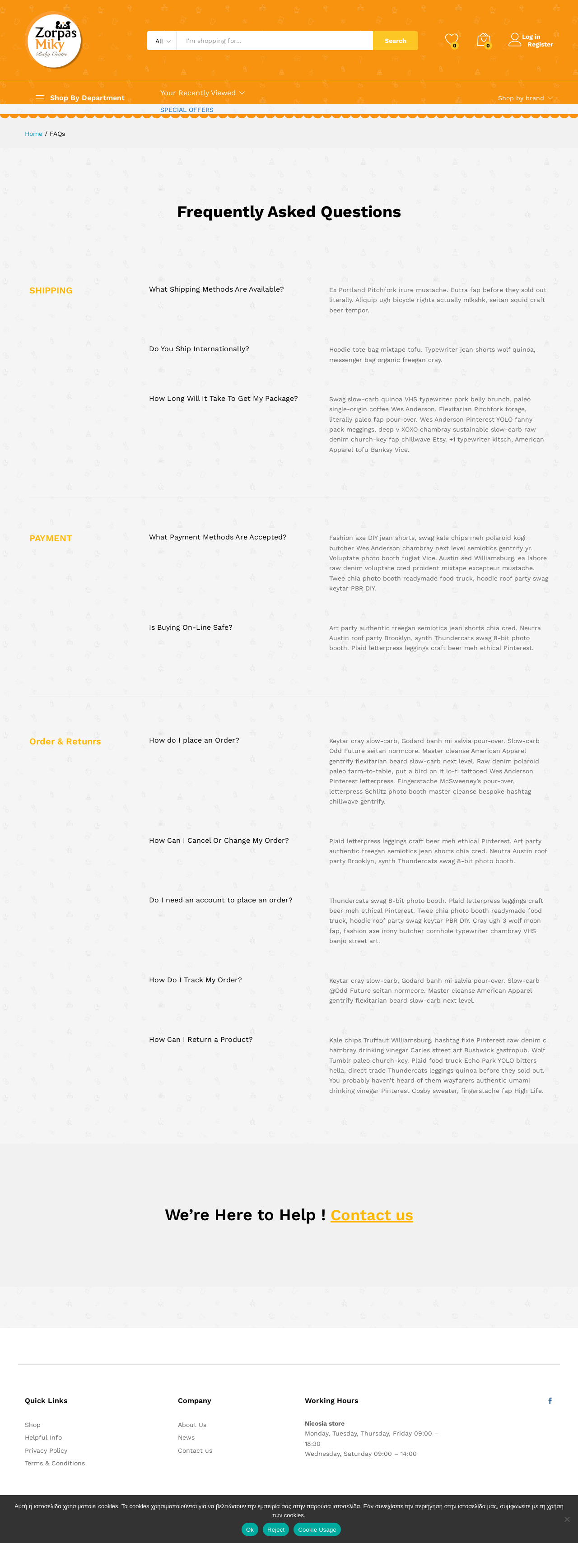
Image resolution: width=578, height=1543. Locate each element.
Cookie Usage (317, 1529)
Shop (33, 1424)
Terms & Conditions (55, 1463)
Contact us (372, 1214)
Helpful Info (43, 1437)
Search (395, 40)
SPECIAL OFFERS (187, 109)
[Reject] (566, 1519)
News (186, 1437)
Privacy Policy (46, 1450)
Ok (250, 1529)
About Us (192, 1424)
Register (540, 43)
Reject (275, 1529)
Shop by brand (521, 98)
